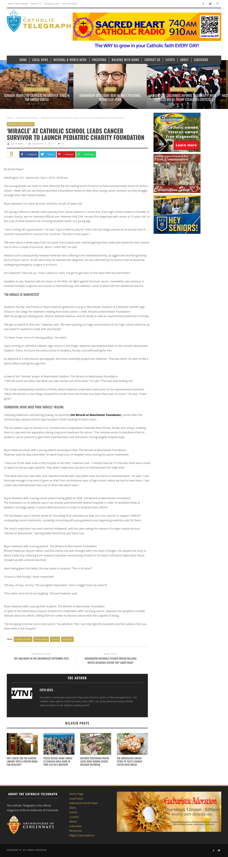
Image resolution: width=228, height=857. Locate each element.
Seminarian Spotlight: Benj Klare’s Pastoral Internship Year (110, 97)
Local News (76, 798)
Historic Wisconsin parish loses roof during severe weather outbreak (94, 761)
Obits (72, 807)
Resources (75, 830)
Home (10, 117)
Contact (74, 817)
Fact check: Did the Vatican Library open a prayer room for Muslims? (22, 761)
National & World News (183, 89)
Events (73, 812)
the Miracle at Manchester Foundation (96, 415)
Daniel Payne (41, 639)
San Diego (67, 639)
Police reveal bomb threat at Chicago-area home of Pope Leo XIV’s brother (57, 761)
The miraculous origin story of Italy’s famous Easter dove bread (129, 761)
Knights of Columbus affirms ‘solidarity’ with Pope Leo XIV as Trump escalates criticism (183, 97)
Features (29, 89)
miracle (55, 639)
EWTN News (17, 143)
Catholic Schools (23, 639)
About (73, 821)
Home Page (43, 89)
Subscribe (75, 826)
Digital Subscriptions (81, 835)
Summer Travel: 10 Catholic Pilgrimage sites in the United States (37, 97)
